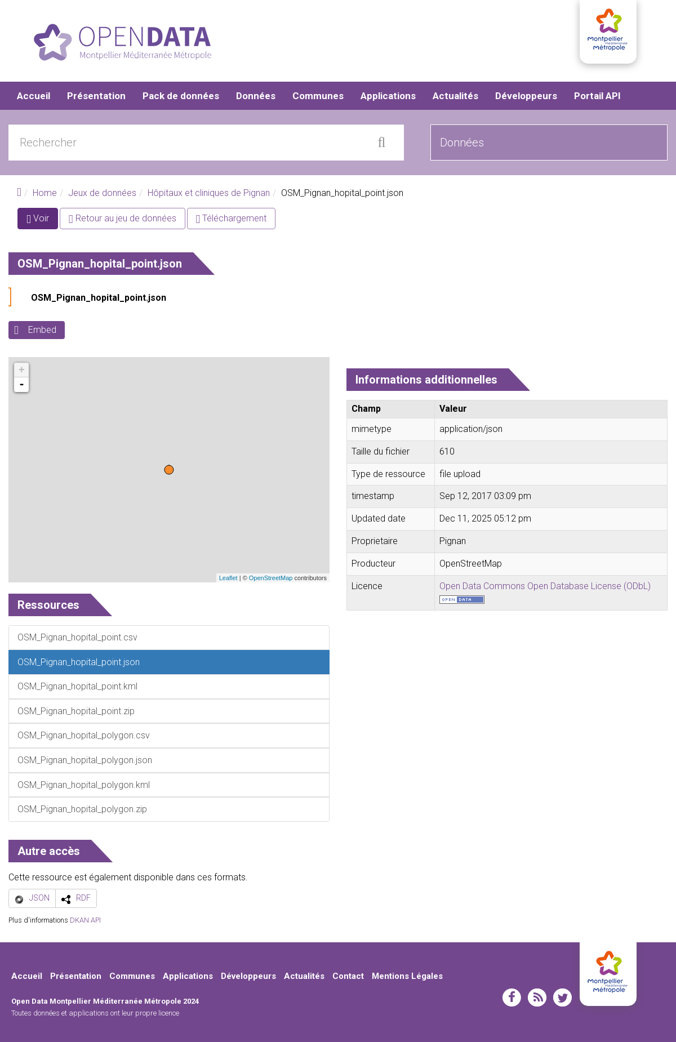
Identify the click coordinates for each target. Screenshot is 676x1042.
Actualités (455, 95)
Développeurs (526, 95)
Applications (388, 95)
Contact (348, 976)
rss (537, 997)
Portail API (597, 95)
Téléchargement (231, 218)
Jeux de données (102, 193)
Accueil (33, 95)
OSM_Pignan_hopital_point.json (98, 298)
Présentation (96, 95)
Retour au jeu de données (122, 218)
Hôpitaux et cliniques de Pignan (209, 193)
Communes (318, 95)
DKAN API (85, 920)
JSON (39, 897)
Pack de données (181, 95)
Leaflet (228, 578)
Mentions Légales (407, 976)
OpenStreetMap (271, 578)
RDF (83, 897)
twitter (562, 997)
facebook (511, 997)
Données (255, 95)
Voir (42, 221)
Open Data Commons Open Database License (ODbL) (545, 586)
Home (45, 193)
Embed (42, 330)
